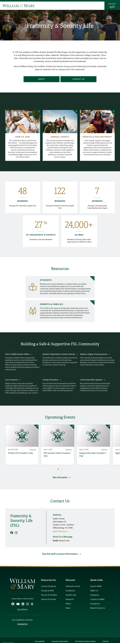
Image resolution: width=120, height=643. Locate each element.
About (68, 604)
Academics (70, 591)
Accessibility (40, 641)
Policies (106, 641)
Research (70, 599)
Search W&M (96, 586)
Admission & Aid (73, 586)
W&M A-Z (94, 591)
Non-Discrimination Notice (85, 641)
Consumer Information (59, 641)
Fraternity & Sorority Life (60, 25)
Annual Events (60, 137)
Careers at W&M (97, 599)
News (68, 608)
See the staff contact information (60, 553)
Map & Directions (59, 531)
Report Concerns (97, 608)
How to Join (22, 137)
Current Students (48, 586)
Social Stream (22, 609)
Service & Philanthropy (97, 137)
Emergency (95, 604)
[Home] (19, 5)
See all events (60, 477)
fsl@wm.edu (64, 540)
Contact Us (22, 624)
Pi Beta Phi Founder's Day (20, 453)
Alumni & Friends (48, 599)
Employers (94, 595)
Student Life (71, 595)
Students (46, 280)
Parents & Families (51, 304)
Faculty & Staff (47, 591)
